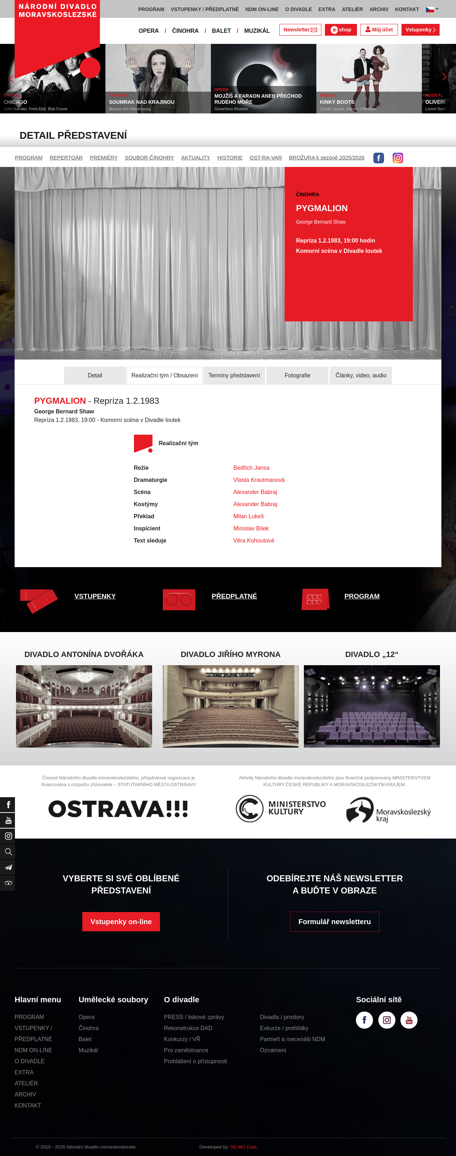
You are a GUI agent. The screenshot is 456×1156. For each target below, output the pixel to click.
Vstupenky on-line (121, 922)
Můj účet (379, 29)
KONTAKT (28, 1105)
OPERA (149, 31)
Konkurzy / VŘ (182, 1039)
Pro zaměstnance (186, 1050)
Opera (86, 1017)
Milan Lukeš (248, 516)
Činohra (89, 1028)
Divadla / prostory (282, 1017)
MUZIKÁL (257, 31)
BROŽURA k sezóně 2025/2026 (326, 157)
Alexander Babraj (255, 492)
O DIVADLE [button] (298, 9)
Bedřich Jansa (251, 468)
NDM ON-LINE (33, 1050)
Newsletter (300, 29)
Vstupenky (420, 29)
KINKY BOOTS (337, 102)
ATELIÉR (26, 1083)
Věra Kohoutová (253, 541)
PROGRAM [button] (151, 9)
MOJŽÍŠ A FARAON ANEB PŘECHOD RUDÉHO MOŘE (258, 99)
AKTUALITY (195, 157)
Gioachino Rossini (231, 109)
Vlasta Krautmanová (259, 480)
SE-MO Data (243, 1147)
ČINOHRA (185, 31)
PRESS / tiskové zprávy (194, 1017)
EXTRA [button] (326, 9)
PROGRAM (29, 157)
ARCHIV (25, 1094)
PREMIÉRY (104, 157)
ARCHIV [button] (379, 9)
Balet (85, 1039)
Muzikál (88, 1050)
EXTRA (24, 1072)
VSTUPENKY (95, 596)
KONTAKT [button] (407, 9)
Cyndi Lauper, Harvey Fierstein (348, 109)
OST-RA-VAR (266, 157)
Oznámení (273, 1050)
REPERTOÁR (66, 157)
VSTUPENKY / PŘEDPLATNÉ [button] (205, 9)
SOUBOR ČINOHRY (149, 157)
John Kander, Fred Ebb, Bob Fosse (36, 109)
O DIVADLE (30, 1061)
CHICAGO (15, 102)
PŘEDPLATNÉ (234, 596)
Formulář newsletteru (335, 922)
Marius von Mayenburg (130, 109)
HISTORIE (230, 157)
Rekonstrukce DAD (188, 1028)
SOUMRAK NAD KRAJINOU (142, 102)
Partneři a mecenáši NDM (292, 1039)
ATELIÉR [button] (352, 9)
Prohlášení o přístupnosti (195, 1061)
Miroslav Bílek (251, 528)
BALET (221, 31)
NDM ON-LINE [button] (262, 9)
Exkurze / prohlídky (284, 1028)
